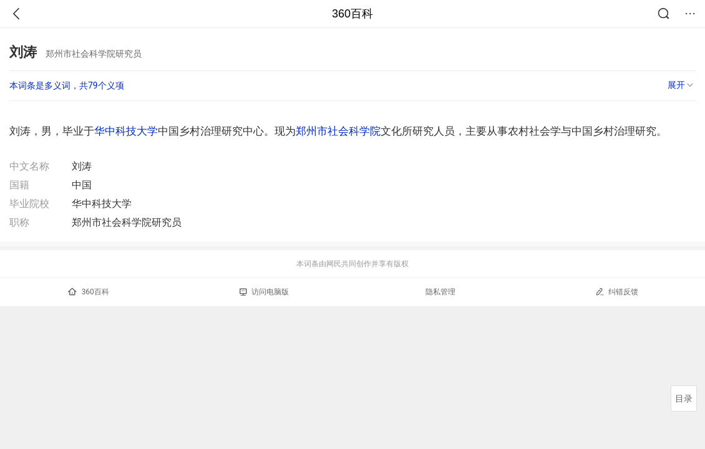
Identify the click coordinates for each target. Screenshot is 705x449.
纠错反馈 (616, 291)
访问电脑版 (264, 291)
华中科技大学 (126, 131)
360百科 (352, 13)
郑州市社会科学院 (338, 131)
